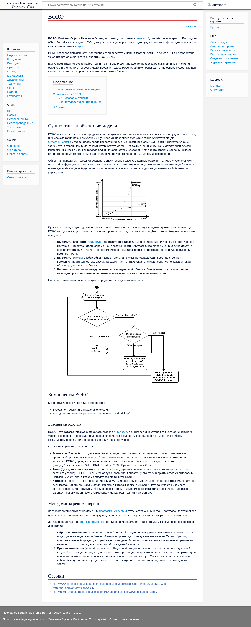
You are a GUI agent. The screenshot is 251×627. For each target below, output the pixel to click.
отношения (80, 269)
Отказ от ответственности (126, 619)
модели (80, 46)
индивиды (95, 241)
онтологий (142, 38)
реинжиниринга (80, 413)
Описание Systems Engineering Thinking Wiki (77, 619)
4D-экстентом (106, 457)
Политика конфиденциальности (23, 619)
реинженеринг (89, 521)
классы (77, 257)
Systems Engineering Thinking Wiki (23, 4)
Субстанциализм (59, 141)
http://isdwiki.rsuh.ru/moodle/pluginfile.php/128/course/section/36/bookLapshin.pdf (104, 591)
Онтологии (217, 89)
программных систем (113, 510)
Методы (215, 85)
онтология (120, 431)
